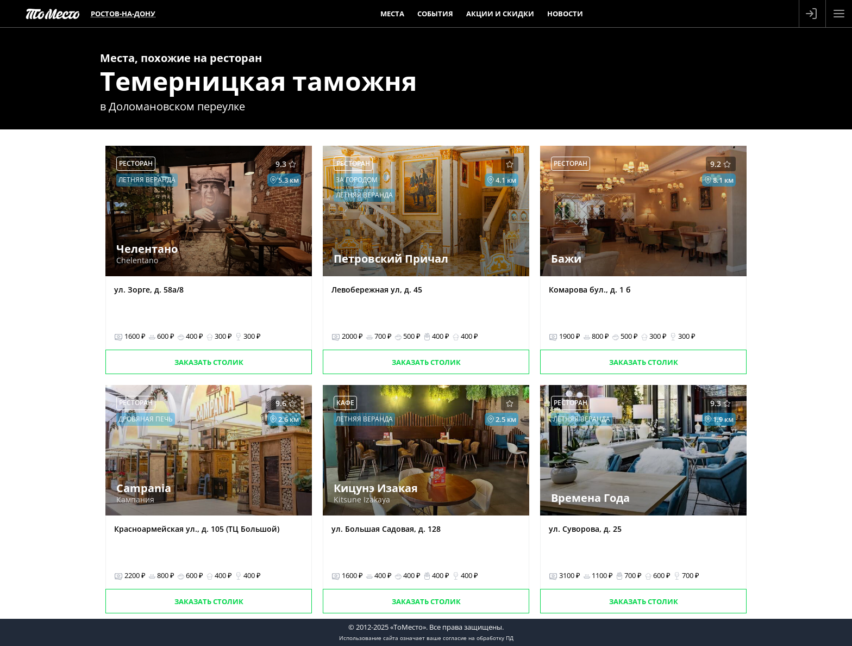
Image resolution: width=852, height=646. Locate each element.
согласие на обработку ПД (478, 638)
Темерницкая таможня (258, 80)
